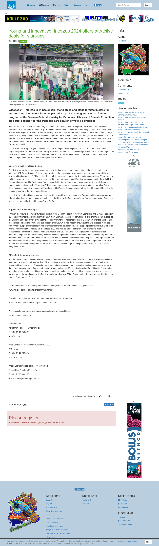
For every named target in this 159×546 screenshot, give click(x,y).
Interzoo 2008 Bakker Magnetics (130, 122)
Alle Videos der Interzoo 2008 (129, 150)
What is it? (86, 504)
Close (148, 542)
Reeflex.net (86, 500)
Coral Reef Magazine (54, 511)
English (49, 504)
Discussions (50, 537)
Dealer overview (52, 522)
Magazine (44, 5)
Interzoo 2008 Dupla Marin (128, 152)
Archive (31, 5)
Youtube (122, 500)
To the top (109, 404)
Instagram (123, 507)
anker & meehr (125, 524)
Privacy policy (124, 521)
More (87, 5)
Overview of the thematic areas (58, 533)
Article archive (51, 507)
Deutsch (49, 500)
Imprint (121, 517)
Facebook (122, 504)
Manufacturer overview (55, 526)
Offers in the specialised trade (57, 519)
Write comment (123, 93)
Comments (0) (123, 90)
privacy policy (131, 541)
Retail (67, 5)
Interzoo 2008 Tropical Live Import (131, 125)
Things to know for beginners (57, 530)
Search (148, 5)
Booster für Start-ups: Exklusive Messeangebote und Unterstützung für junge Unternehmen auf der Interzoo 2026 (134, 139)
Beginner (77, 5)
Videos (56, 5)
